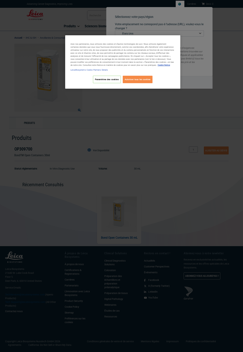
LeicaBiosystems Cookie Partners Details (89, 69)
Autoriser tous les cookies (138, 79)
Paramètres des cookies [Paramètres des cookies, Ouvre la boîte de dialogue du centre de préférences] (107, 79)
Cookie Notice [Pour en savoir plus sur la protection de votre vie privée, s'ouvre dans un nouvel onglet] (164, 65)
